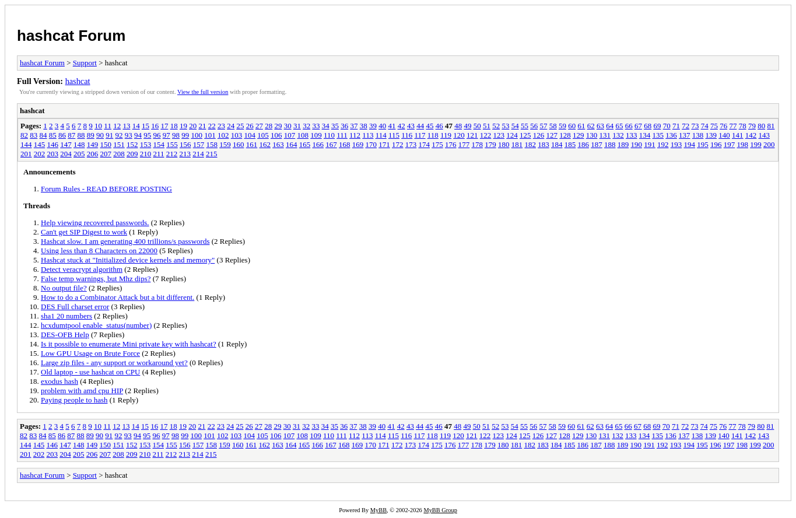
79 (752, 125)
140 (724, 135)
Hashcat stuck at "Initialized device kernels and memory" (128, 260)
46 (439, 125)
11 (107, 125)
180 (504, 144)
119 (445, 135)
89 (90, 135)
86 (62, 135)
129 (578, 135)
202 (39, 153)
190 (637, 144)
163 (278, 144)
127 (552, 135)
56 (534, 125)
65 (619, 125)
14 (136, 125)
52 (496, 125)
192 (663, 144)
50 (477, 125)
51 (486, 125)
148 (79, 144)
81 (770, 125)
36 (344, 125)
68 (647, 125)
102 (223, 135)
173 (411, 144)
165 (305, 144)
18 (174, 125)
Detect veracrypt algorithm (81, 269)
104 (250, 135)
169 (358, 144)
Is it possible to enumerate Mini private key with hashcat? (128, 344)
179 (490, 144)
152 (132, 144)
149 (93, 144)
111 (342, 135)
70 (667, 125)
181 (517, 144)
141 (738, 135)
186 (584, 144)
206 (93, 153)
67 (638, 125)
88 (81, 135)
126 (539, 135)
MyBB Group (440, 510)
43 (411, 125)
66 (629, 125)
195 (703, 144)
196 (716, 144)
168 (344, 144)
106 (276, 135)
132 (618, 135)
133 (631, 135)
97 (166, 135)
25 (240, 125)
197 (729, 144)
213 (185, 153)
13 (126, 125)
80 (761, 125)
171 (384, 144)
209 (132, 153)
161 (252, 144)
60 (572, 125)
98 (176, 135)
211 (158, 153)
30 (288, 125)
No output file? (64, 288)
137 (684, 135)
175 (437, 144)
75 (714, 125)
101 (210, 135)
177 (464, 144)
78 (742, 125)
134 (645, 135)
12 (117, 125)
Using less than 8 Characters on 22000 (99, 250)
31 (297, 125)
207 (106, 153)
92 (119, 135)
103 (237, 135)
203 (53, 153)
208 (119, 153)
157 (199, 144)
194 (690, 144)
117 (419, 135)
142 (751, 135)
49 (467, 125)
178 (477, 144)
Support (85, 62)
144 (26, 144)
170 (371, 144)
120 (459, 135)
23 (221, 125)
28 (268, 125)
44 (420, 125)
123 (499, 135)
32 (306, 125)
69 (657, 125)
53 (505, 125)
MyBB (378, 510)
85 (53, 135)
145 (39, 144)
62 (591, 125)
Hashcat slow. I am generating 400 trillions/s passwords (125, 241)
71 (676, 125)
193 (676, 144)
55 (524, 125)
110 (329, 135)
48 (458, 125)
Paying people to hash (74, 400)
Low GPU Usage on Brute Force (90, 353)
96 (157, 135)
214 (198, 153)
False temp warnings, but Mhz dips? (95, 278)
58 (553, 125)
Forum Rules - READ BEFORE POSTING (106, 188)
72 (685, 125)
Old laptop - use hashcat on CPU (90, 372)
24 (230, 125)
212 (172, 153)
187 (596, 144)
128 (565, 135)
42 (401, 125)
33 (316, 125)
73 (695, 125)
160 (238, 144)
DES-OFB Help (65, 334)
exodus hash (59, 381)
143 (764, 135)
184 (557, 144)
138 (698, 135)
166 (318, 144)
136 (671, 135)
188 (610, 144)
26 (250, 125)
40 (382, 125)
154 (159, 144)
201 (26, 153)
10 (98, 125)
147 (66, 144)
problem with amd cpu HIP (82, 390)
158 (212, 144)
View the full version (202, 92)
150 (106, 144)
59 (562, 125)
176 (451, 144)
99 (185, 135)
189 (623, 144)
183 (543, 144)
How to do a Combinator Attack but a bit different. (117, 297)
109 (316, 135)
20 (193, 125)
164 (291, 144)
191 (649, 144)
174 (424, 144)
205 (79, 153)
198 (743, 144)
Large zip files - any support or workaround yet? (114, 362)
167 (331, 144)
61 (581, 125)
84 (43, 135)
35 (335, 125)
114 (381, 135)
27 (259, 125)
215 (212, 153)
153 (146, 144)
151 (119, 144)
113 (367, 135)
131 (605, 135)
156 (185, 144)
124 (512, 135)
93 (128, 135)
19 (183, 125)
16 (155, 125)
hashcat (77, 81)
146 (53, 144)
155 (172, 144)
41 (391, 125)
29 (278, 125)
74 (705, 125)
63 (600, 125)
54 (515, 125)
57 (543, 125)
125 (525, 135)
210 (146, 153)
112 (354, 135)
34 (325, 125)
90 (100, 135)
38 (363, 125)
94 (138, 135)
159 (225, 144)
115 (393, 135)
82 (24, 135)
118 (433, 135)
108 (303, 135)
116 (406, 135)
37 (353, 125)
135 (658, 135)
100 (197, 135)
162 (265, 144)
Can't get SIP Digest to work (84, 232)
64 (609, 125)
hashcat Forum (71, 35)
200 (769, 144)
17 (164, 125)
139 (711, 135)
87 (71, 135)
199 (756, 144)
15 (145, 125)
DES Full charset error (75, 306)
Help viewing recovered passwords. (95, 222)
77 (733, 125)
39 (373, 125)
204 (66, 153)
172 (398, 144)
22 (212, 125)
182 (530, 144)
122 (486, 135)
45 (429, 125)
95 (147, 135)
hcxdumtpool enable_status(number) (96, 325)
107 (290, 135)
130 (592, 135)
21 (202, 125)
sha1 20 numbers (66, 316)
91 (109, 135)
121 (472, 135)
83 (33, 135)
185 (570, 144)
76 (723, 125)
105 (263, 135)
